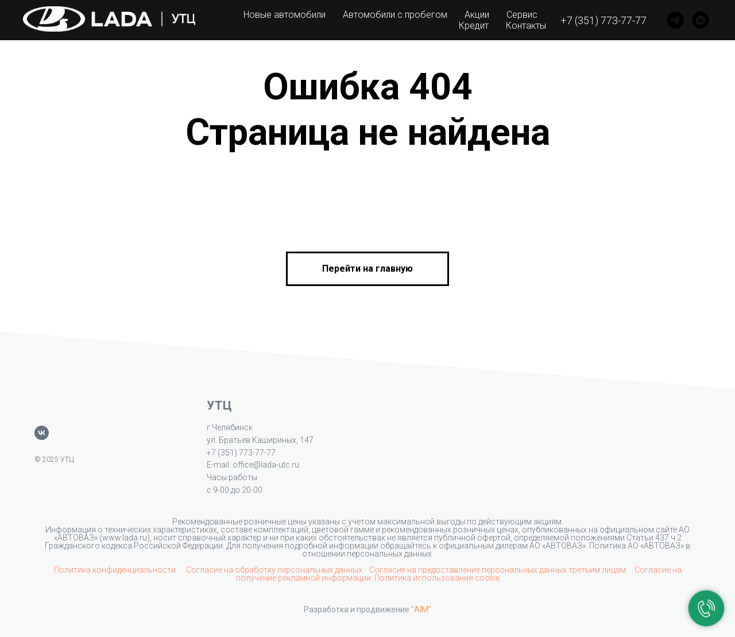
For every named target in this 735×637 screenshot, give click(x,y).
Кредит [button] (474, 25)
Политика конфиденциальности (115, 569)
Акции (477, 14)
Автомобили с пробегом (395, 14)
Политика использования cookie (437, 577)
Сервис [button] (521, 14)
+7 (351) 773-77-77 (603, 20)
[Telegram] (675, 20)
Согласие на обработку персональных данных (274, 569)
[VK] (700, 20)
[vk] (41, 433)
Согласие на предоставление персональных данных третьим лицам (498, 569)
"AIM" (421, 609)
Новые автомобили (284, 14)
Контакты (526, 25)
